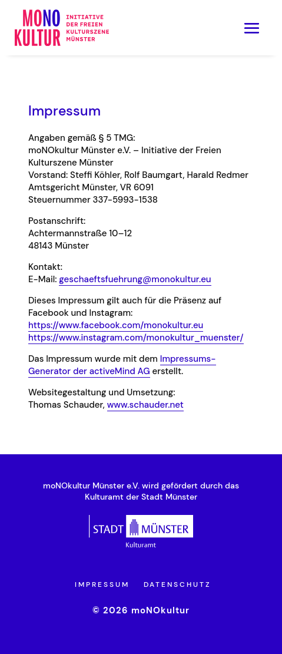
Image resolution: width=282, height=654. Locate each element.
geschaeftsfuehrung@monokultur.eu (135, 279)
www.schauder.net (145, 405)
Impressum (102, 584)
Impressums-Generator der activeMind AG (122, 365)
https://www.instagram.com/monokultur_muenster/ (136, 337)
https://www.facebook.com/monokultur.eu (116, 325)
